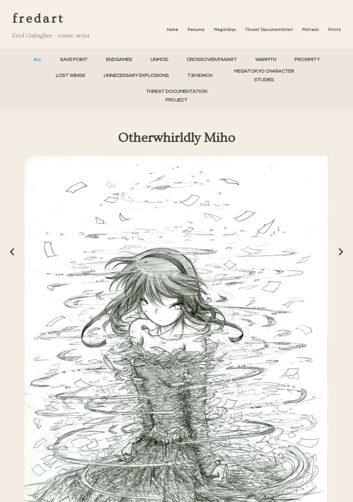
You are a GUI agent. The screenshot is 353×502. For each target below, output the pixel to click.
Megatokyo (225, 30)
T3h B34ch (199, 75)
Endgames (119, 59)
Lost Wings (70, 75)
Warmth (265, 59)
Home (172, 30)
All (37, 59)
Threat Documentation (269, 30)
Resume (196, 30)
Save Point (74, 59)
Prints (334, 30)
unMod (159, 59)
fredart (38, 19)
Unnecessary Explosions (136, 75)
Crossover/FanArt (212, 59)
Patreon (310, 30)
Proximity (307, 59)
